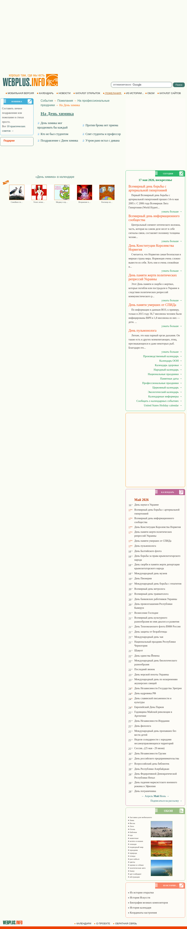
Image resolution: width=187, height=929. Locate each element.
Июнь (163, 796)
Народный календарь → (168, 369)
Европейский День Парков (149, 707)
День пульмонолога (145, 545)
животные (133, 838)
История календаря (139, 907)
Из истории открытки (141, 892)
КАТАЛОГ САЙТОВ (169, 93)
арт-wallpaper (134, 874)
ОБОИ (150, 93)
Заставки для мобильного (140, 817)
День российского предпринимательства (156, 758)
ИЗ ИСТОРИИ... (134, 93)
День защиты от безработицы (150, 631)
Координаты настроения (142, 912)
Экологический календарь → (165, 391)
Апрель (149, 796)
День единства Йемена (146, 655)
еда (130, 835)
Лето (131, 826)
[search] (141, 84)
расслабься (133, 859)
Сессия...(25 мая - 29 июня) (149, 748)
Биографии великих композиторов (148, 902)
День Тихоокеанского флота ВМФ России (157, 626)
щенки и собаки (136, 865)
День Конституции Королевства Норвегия (157, 527)
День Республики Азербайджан (151, 769)
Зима (131, 820)
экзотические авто (136, 868)
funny (131, 871)
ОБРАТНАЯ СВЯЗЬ (125, 923)
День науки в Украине (146, 504)
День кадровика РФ (145, 693)
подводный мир (135, 847)
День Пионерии (143, 578)
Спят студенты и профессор (101, 134)
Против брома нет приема (100, 125)
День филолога (142, 726)
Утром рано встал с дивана (101, 140)
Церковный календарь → (167, 387)
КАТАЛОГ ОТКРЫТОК (87, 93)
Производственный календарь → (162, 356)
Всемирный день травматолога (151, 594)
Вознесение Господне (146, 613)
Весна (131, 823)
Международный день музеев (150, 573)
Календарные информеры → (165, 396)
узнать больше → (171, 211)
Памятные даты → (171, 378)
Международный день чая (148, 637)
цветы (131, 862)
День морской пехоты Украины (151, 674)
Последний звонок (144, 669)
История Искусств (139, 897)
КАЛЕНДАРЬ (45, 93)
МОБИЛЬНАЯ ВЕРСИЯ (20, 93)
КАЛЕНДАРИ (83, 923)
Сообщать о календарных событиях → (159, 400)
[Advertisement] (35, 37)
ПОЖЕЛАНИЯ (112, 93)
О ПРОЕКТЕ (102, 923)
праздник (133, 850)
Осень (131, 829)
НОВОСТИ (63, 93)
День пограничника (145, 791)
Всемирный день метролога (149, 588)
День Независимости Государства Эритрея (158, 688)
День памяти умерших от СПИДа (152, 540)
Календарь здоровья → (168, 365)
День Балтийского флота (147, 551)
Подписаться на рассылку (166, 800)
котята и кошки (135, 841)
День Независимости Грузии (150, 753)
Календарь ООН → (170, 360)
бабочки (132, 832)
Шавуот (138, 650)
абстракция (134, 877)
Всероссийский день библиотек (151, 763)
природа (132, 853)
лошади (132, 844)
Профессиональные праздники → (162, 383)
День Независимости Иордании (151, 721)
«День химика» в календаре (54, 176)
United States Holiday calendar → (163, 405)
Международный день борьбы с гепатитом (157, 583)
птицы (131, 856)
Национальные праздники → (165, 374)
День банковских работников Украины (155, 599)
